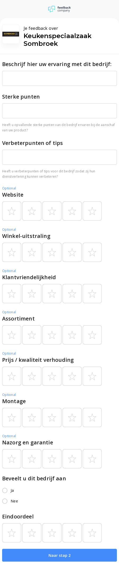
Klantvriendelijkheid (29, 277)
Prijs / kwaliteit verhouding (38, 359)
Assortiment (18, 318)
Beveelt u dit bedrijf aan (34, 478)
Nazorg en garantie (27, 442)
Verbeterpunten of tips (32, 143)
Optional (9, 188)
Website (12, 194)
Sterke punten (21, 96)
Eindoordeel (18, 516)
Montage (14, 401)
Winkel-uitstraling (26, 236)
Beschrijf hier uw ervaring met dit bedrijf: (57, 64)
